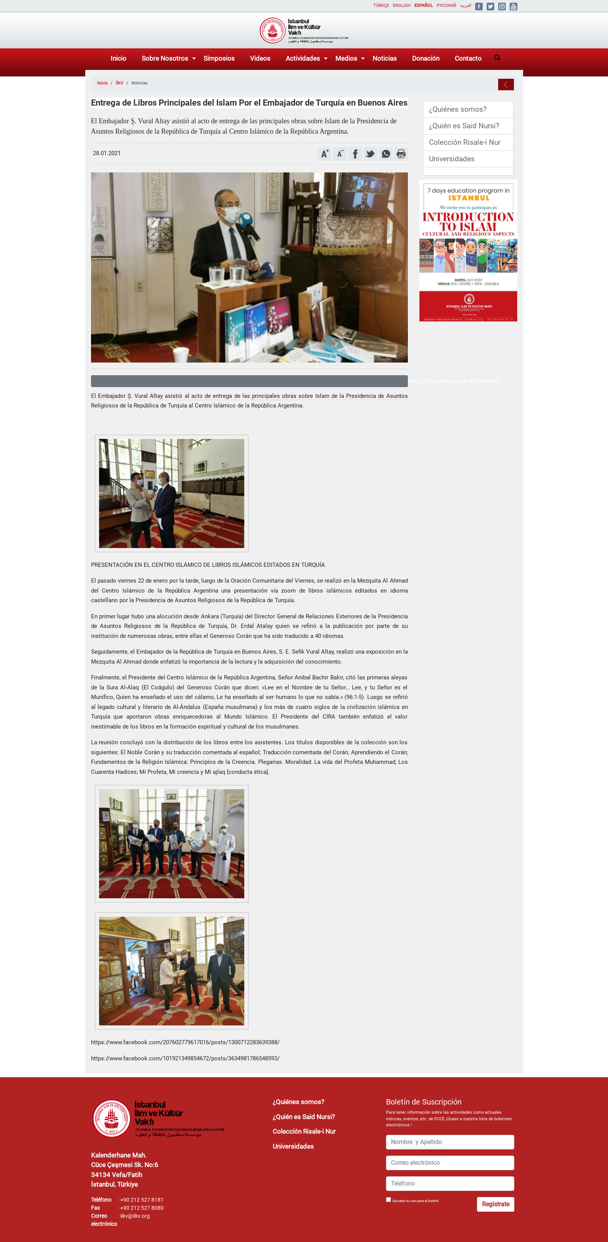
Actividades (303, 58)
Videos (260, 58)
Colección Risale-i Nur (464, 142)
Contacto (468, 58)
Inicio (118, 58)
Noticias (385, 58)
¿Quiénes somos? (458, 109)
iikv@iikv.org (135, 1216)
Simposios (219, 58)
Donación (425, 58)
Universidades (452, 159)
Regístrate (495, 1204)
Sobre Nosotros (165, 58)
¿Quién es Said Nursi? (464, 126)
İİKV (119, 83)
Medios (346, 58)
